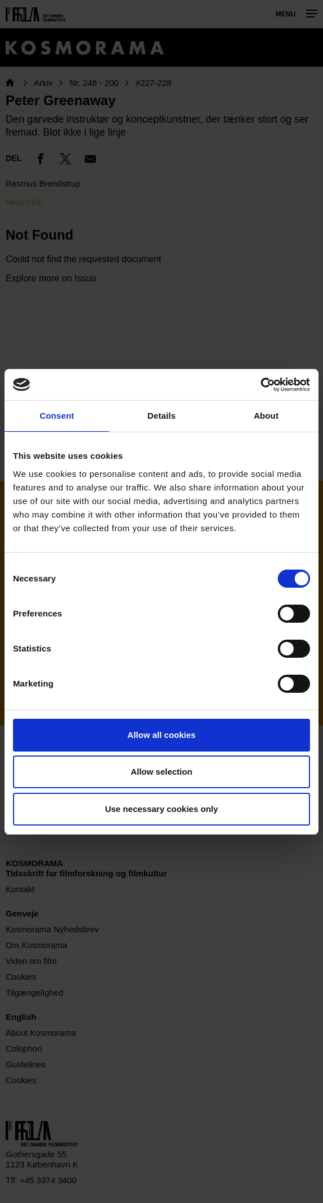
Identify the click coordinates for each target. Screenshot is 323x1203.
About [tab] (266, 415)
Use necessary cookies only (161, 809)
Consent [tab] (57, 415)
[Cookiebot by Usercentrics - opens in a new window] (260, 384)
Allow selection (161, 771)
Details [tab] (161, 415)
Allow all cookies (162, 735)
